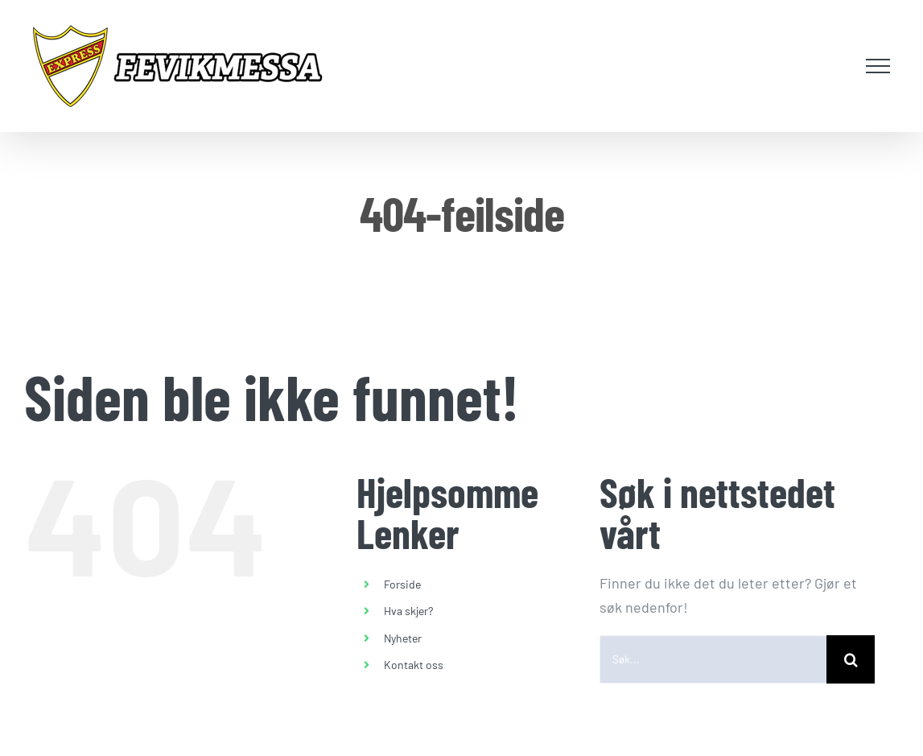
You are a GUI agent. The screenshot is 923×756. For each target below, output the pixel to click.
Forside (402, 584)
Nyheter (403, 638)
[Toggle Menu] (878, 66)
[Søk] (850, 659)
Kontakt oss (413, 664)
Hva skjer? (408, 611)
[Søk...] (713, 659)
